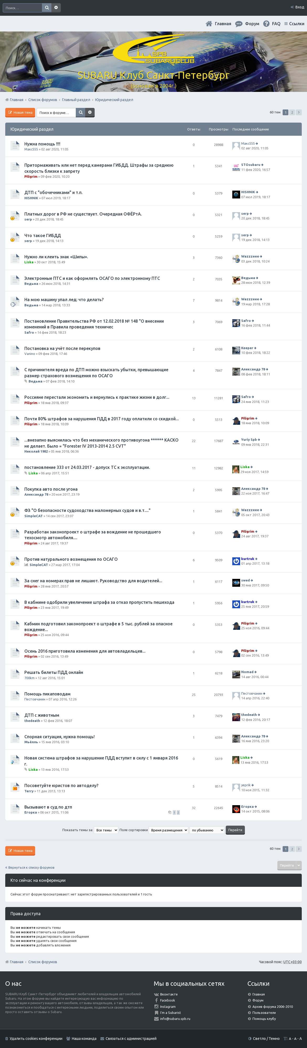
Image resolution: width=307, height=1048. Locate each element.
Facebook (167, 1000)
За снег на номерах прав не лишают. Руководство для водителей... (93, 580)
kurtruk (247, 558)
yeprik (246, 785)
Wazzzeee (250, 256)
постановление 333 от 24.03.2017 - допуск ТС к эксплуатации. (87, 467)
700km (29, 678)
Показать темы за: (90, 830)
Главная (223, 23)
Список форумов (42, 962)
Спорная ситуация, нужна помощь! (59, 736)
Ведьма (31, 283)
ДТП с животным (41, 715)
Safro (29, 332)
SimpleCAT (33, 516)
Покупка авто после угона (51, 489)
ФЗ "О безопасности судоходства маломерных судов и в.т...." (87, 510)
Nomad (247, 672)
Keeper (247, 348)
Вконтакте (169, 994)
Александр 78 (253, 369)
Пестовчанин (34, 699)
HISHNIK (31, 198)
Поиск (46, 8)
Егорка (30, 812)
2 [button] (292, 112)
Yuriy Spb (249, 440)
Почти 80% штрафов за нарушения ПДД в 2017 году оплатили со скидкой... (101, 418)
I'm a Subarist (170, 1012)
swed (245, 580)
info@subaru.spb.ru (175, 1018)
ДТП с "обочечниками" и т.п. (53, 192)
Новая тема (23, 112)
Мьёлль (31, 742)
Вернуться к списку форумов (31, 867)
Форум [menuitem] (252, 23)
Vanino (29, 353)
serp (28, 219)
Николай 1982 (36, 451)
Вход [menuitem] (299, 7)
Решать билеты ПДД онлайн (53, 672)
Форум (257, 1000)
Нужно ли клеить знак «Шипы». (56, 256)
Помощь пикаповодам (47, 693)
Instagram (168, 1006)
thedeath (32, 720)
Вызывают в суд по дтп (48, 807)
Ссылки (296, 23)
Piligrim (30, 176)
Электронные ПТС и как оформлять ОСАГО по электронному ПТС (92, 278)
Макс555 (31, 149)
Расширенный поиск (56, 8)
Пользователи (264, 1012)
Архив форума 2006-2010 (272, 1006)
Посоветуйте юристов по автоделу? (61, 785)
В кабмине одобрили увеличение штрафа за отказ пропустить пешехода (99, 602)
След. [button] (299, 112)
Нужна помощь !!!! (42, 144)
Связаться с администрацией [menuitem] (131, 1038)
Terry (29, 791)
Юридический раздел (31, 129)
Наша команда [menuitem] (84, 1038)
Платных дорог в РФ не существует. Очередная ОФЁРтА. (83, 214)
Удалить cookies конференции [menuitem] (36, 1038)
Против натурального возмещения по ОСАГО (71, 559)
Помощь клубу (264, 1018)
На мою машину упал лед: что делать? (64, 299)
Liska (29, 262)
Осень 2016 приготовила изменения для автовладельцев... (85, 651)
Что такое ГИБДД (42, 235)
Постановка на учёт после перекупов (62, 348)
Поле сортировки (154, 830)
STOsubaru (250, 165)
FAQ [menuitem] (276, 23)
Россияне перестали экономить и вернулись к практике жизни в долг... (96, 397)
